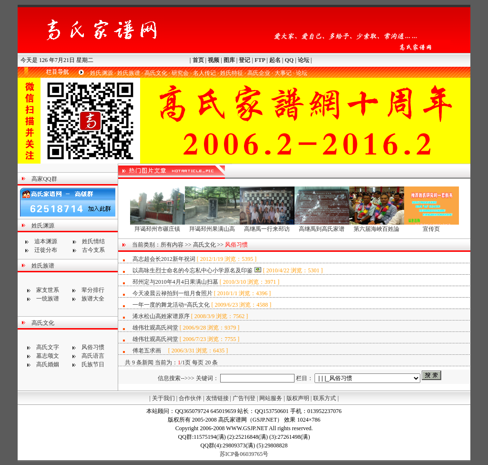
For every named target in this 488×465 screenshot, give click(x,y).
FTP (259, 60)
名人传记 (204, 73)
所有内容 (172, 244)
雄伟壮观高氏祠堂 (156, 327)
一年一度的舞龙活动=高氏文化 (171, 304)
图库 (229, 60)
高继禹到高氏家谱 (322, 225)
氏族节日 (92, 364)
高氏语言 (92, 355)
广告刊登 (244, 398)
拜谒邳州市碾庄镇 (157, 225)
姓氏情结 (93, 241)
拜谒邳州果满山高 (212, 225)
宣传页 (431, 225)
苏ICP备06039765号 (244, 454)
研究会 (180, 73)
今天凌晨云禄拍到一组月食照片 (172, 293)
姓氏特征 (231, 73)
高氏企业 (258, 73)
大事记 (283, 73)
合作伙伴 (190, 398)
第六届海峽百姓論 (376, 225)
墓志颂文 (47, 355)
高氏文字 (47, 347)
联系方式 (324, 398)
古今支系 (93, 250)
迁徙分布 (45, 250)
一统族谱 (47, 298)
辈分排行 (92, 290)
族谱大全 (92, 298)
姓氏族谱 (128, 73)
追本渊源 (45, 241)
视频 (213, 60)
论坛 (303, 60)
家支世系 (47, 290)
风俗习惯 (92, 347)
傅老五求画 (150, 350)
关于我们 (163, 398)
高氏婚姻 (47, 364)
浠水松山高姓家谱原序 (161, 316)
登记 (244, 60)
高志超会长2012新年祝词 (163, 259)
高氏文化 (155, 73)
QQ (289, 60)
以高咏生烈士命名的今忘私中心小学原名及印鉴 (192, 270)
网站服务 (270, 398)
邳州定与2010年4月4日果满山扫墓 (175, 282)
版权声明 (297, 398)
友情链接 (217, 398)
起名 (275, 60)
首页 (198, 60)
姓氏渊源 (101, 73)
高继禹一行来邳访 (267, 225)
